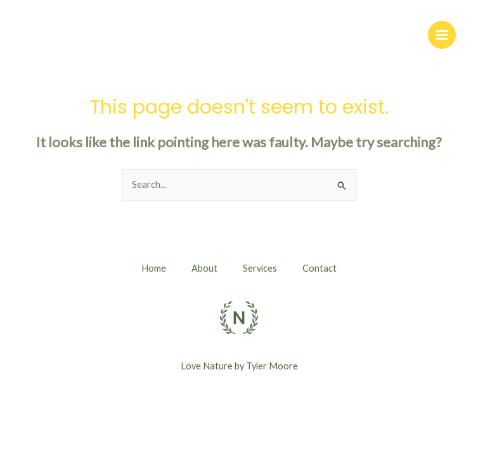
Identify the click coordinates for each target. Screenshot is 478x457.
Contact (319, 268)
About (204, 268)
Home (153, 268)
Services (260, 268)
